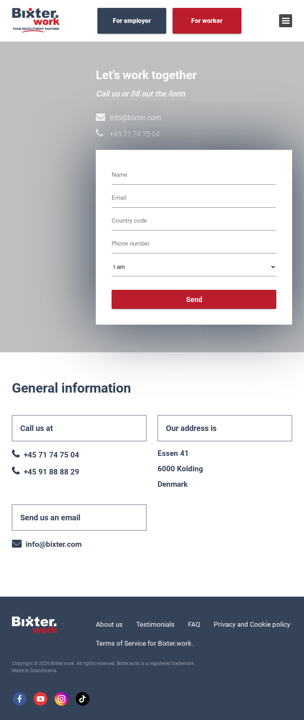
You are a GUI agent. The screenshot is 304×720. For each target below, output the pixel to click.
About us (109, 624)
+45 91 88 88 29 (45, 471)
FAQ (194, 624)
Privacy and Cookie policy (252, 624)
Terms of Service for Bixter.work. (144, 643)
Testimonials (155, 624)
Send (194, 299)
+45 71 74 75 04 (128, 134)
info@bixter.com (128, 117)
